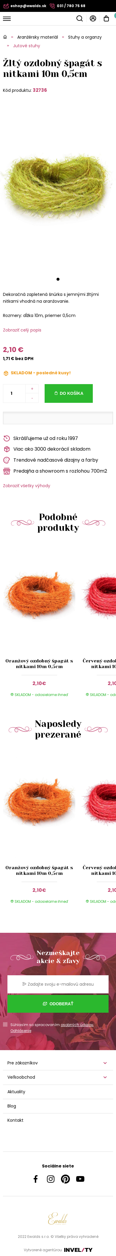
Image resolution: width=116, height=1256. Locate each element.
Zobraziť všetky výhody (26, 486)
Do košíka (71, 393)
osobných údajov (77, 1024)
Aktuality (16, 1092)
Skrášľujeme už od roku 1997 (40, 438)
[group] (40, 624)
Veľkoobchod (21, 1077)
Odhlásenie (20, 1030)
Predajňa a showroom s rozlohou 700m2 (55, 471)
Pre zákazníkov (22, 1063)
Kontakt (15, 1120)
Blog (11, 1106)
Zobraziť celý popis (22, 330)
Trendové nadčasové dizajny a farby (50, 460)
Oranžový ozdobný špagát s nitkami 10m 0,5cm (39, 663)
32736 (40, 90)
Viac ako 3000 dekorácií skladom (46, 449)
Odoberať (58, 1003)
